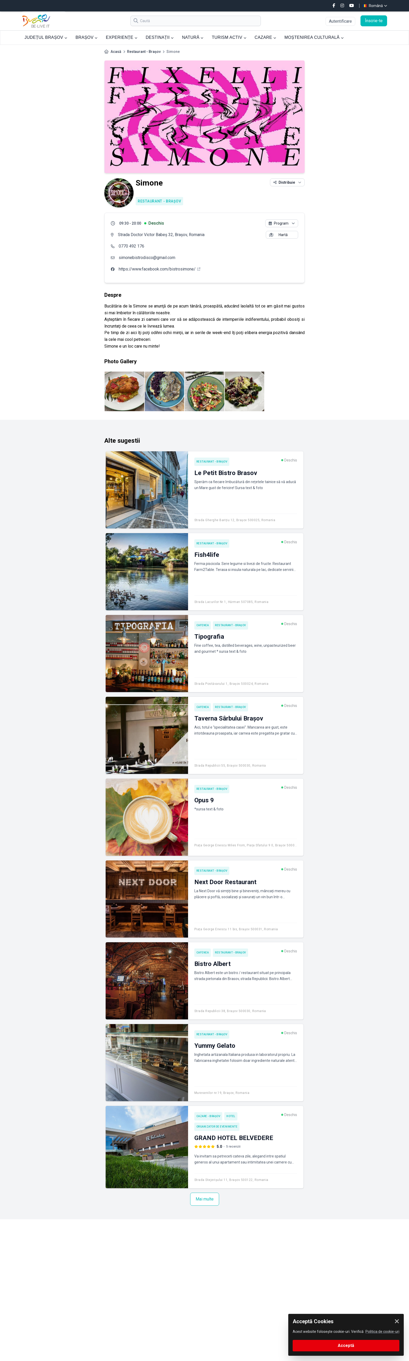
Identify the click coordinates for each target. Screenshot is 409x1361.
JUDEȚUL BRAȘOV (46, 37)
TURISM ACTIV (229, 37)
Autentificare (340, 21)
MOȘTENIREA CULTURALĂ (314, 37)
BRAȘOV (86, 37)
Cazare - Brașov (208, 1116)
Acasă (116, 52)
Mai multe (205, 1199)
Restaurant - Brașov (144, 52)
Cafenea (202, 625)
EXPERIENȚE (121, 37)
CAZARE (265, 37)
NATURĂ (192, 37)
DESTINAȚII (159, 37)
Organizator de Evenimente (217, 1126)
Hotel (230, 1116)
